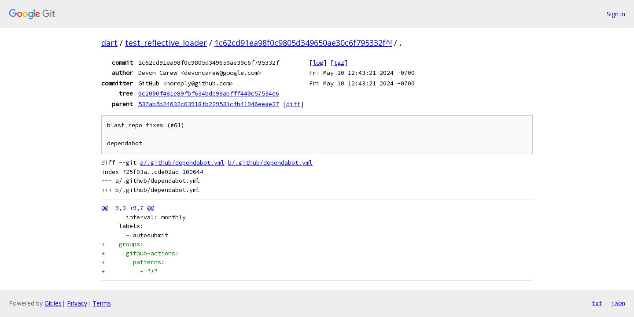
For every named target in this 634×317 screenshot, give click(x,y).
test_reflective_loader (166, 42)
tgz (339, 62)
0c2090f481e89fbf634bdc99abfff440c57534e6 (208, 93)
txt (597, 303)
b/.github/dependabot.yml (270, 162)
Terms (101, 303)
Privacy (77, 303)
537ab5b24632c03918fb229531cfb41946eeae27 (208, 104)
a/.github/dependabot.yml (182, 162)
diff (293, 104)
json (618, 303)
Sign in (616, 14)
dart (109, 42)
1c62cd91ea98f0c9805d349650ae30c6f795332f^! (303, 42)
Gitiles (53, 303)
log (318, 62)
